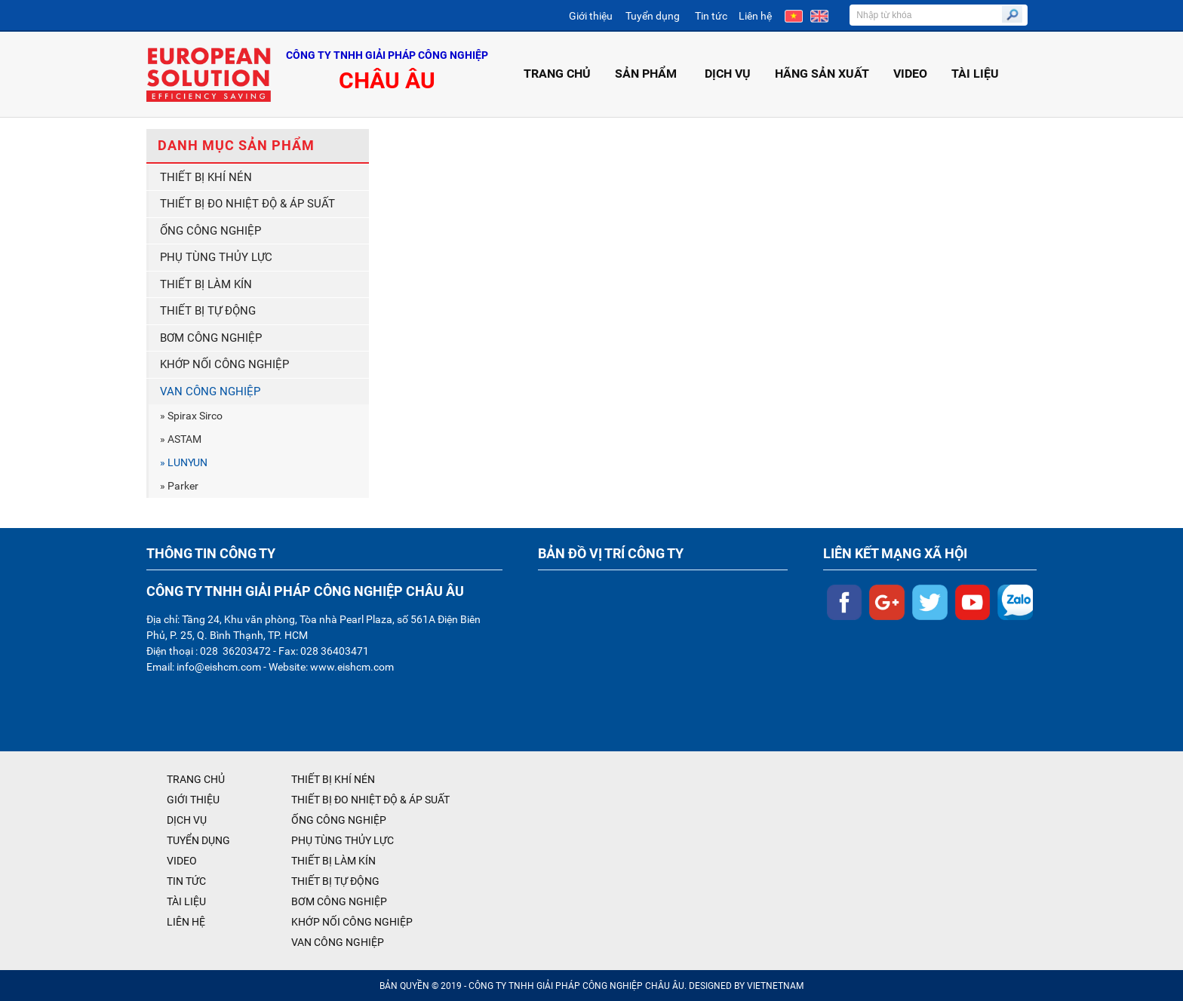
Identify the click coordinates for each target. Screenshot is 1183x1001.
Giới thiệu (591, 16)
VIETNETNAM (775, 986)
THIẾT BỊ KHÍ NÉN (206, 177)
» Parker (179, 486)
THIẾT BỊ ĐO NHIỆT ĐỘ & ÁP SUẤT (247, 203)
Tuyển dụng (652, 16)
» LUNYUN (183, 462)
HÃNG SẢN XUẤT (822, 73)
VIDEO (910, 73)
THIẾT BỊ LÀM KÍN (206, 284)
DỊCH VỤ (728, 73)
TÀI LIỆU (975, 73)
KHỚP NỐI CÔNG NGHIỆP (224, 364)
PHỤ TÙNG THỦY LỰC (216, 257)
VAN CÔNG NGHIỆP (210, 391)
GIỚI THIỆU (193, 800)
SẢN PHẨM (648, 73)
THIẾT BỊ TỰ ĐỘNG (208, 311)
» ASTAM (180, 439)
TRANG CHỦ (557, 73)
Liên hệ (755, 16)
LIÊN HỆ (186, 922)
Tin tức (711, 16)
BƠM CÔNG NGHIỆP (211, 338)
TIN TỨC (186, 881)
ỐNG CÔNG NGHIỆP (210, 231)
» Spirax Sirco (191, 416)
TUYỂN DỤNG (198, 840)
